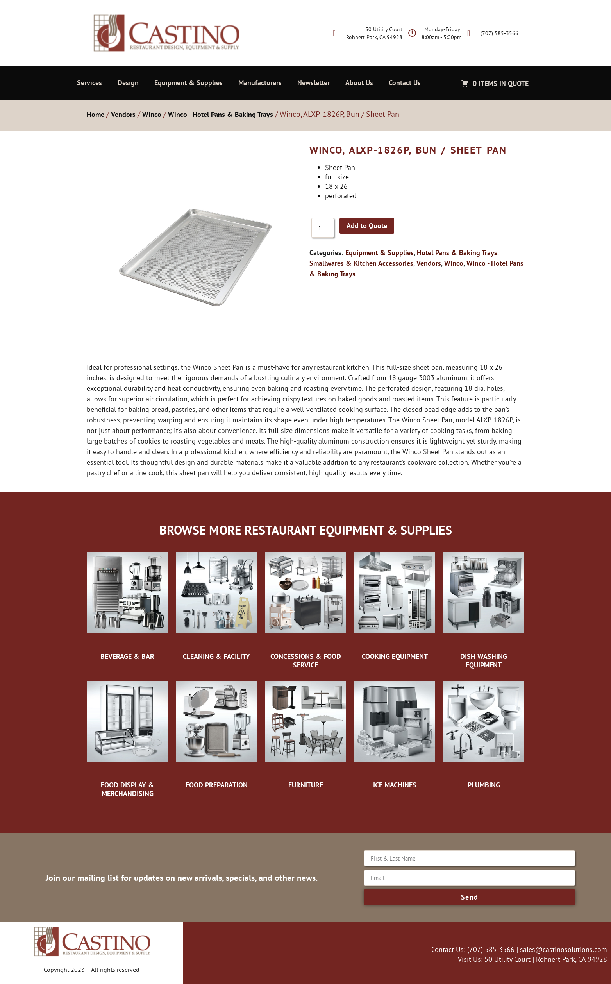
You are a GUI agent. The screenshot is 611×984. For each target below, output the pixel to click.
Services (89, 82)
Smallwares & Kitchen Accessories (361, 263)
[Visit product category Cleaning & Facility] (216, 604)
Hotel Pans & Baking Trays (457, 252)
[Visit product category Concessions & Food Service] (305, 608)
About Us (359, 82)
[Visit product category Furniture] (305, 733)
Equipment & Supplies (188, 82)
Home (95, 114)
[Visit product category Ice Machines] (394, 733)
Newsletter (313, 82)
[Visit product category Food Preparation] (216, 733)
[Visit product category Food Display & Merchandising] (127, 737)
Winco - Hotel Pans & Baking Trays (220, 114)
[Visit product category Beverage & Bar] (127, 604)
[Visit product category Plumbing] (483, 733)
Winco (151, 114)
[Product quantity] (322, 228)
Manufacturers (260, 82)
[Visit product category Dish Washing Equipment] (483, 608)
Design (128, 82)
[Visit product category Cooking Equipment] (394, 604)
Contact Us (405, 82)
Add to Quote (367, 225)
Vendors (123, 114)
